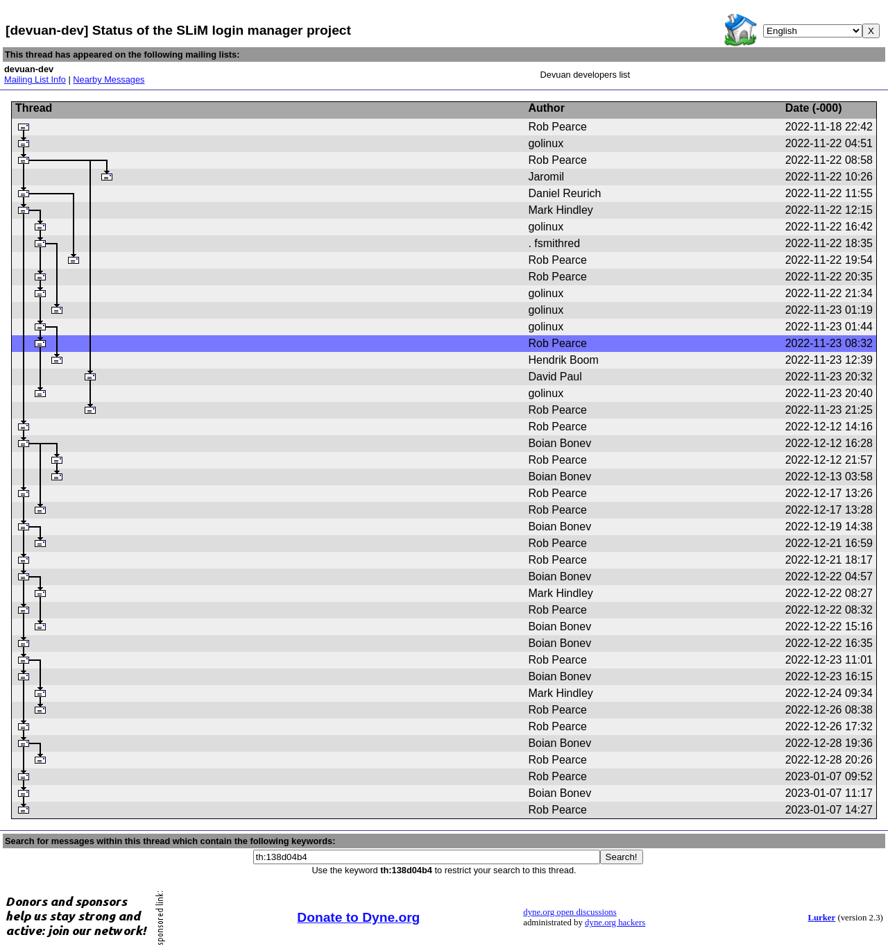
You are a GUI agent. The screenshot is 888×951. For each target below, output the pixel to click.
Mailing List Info (35, 79)
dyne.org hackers (615, 922)
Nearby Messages (108, 79)
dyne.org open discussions (569, 912)
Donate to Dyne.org (358, 917)
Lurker (821, 918)
